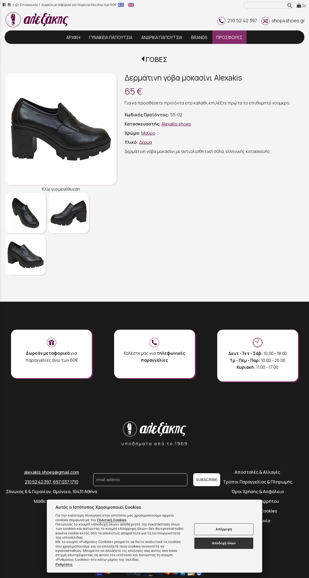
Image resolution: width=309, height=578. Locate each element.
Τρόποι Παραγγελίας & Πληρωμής (257, 482)
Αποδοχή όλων (224, 543)
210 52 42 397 (237, 20)
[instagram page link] (9, 4)
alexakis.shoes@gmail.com (51, 472)
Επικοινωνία (26, 4)
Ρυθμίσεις (64, 564)
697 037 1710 (65, 482)
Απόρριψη (224, 529)
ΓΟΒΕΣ (156, 59)
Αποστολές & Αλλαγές (257, 472)
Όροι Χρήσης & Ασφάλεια (257, 492)
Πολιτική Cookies (112, 520)
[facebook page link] (4, 4)
